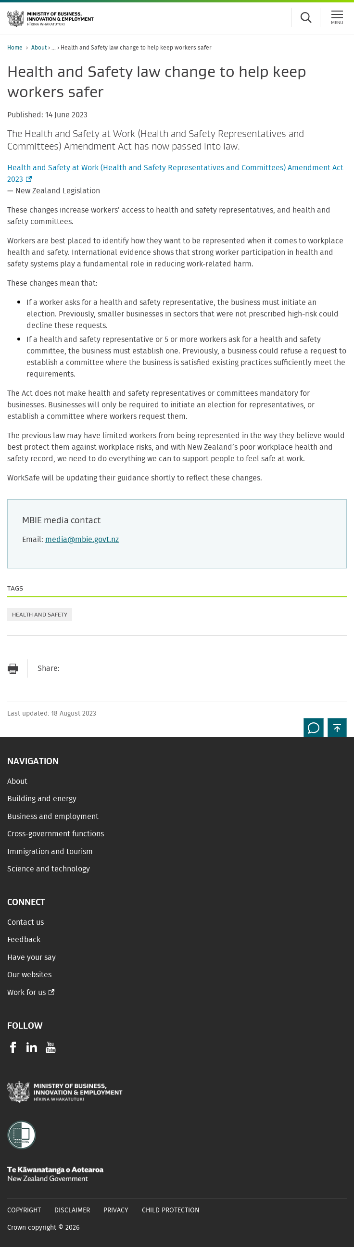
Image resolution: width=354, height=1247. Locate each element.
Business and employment (53, 816)
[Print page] (12, 669)
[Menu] (337, 17)
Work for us (26, 992)
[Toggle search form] (305, 17)
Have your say (31, 957)
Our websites (29, 975)
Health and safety (39, 614)
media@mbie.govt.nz (82, 539)
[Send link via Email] (71, 669)
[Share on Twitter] (110, 669)
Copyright (24, 1210)
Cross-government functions (55, 834)
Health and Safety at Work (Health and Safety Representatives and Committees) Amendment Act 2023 (175, 174)
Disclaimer (72, 1210)
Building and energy (41, 799)
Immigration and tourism (50, 852)
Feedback (23, 940)
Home (15, 47)
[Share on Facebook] (91, 669)
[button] (337, 727)
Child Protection (171, 1210)
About (39, 47)
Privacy (115, 1210)
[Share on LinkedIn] (129, 669)
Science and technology (48, 869)
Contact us (25, 922)
